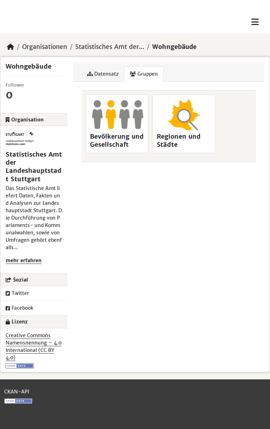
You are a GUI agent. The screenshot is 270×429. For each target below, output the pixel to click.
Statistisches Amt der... (109, 47)
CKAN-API (16, 392)
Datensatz (102, 74)
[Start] (10, 47)
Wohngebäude (174, 47)
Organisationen (44, 47)
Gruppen (144, 74)
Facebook (19, 308)
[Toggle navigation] (255, 22)
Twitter (17, 293)
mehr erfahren (23, 260)
